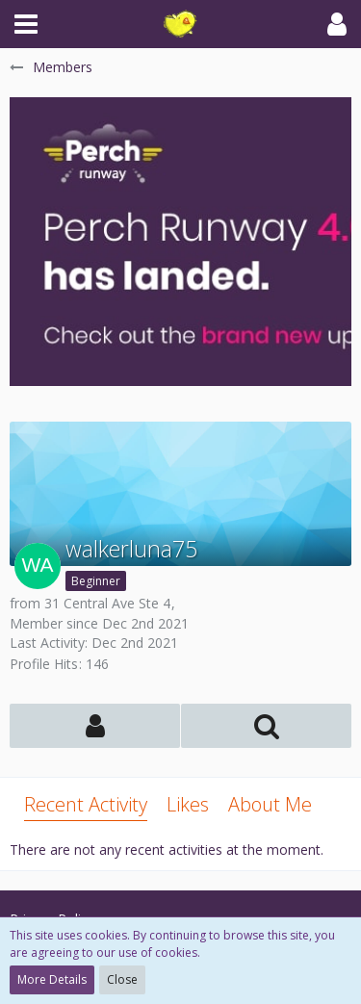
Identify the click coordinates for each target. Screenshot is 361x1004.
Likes (188, 804)
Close (122, 979)
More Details (52, 979)
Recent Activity (85, 804)
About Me (270, 804)
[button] (26, 24)
